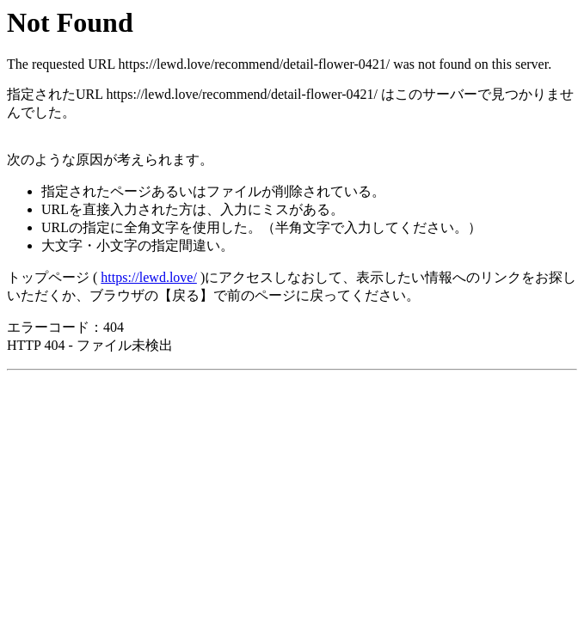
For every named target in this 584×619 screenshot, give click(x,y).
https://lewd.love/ (149, 277)
